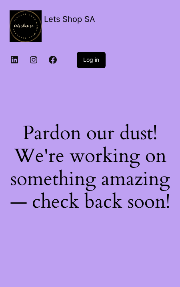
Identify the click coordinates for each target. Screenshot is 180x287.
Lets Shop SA (69, 19)
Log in (91, 59)
